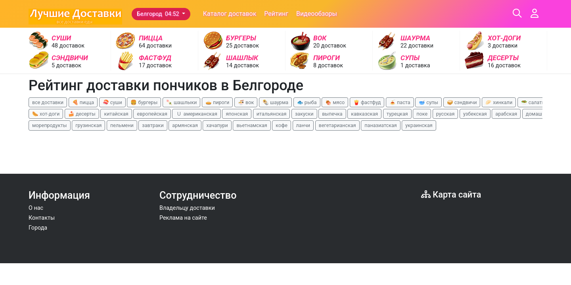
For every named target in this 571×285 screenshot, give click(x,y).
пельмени (122, 125)
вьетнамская (251, 125)
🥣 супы (428, 102)
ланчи (303, 125)
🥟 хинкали (498, 102)
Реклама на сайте (183, 218)
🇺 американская (196, 114)
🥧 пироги (217, 102)
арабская (506, 114)
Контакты (42, 218)
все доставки (47, 102)
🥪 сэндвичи (462, 102)
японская (237, 114)
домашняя (538, 114)
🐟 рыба (307, 102)
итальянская (272, 114)
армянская (185, 125)
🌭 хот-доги (45, 114)
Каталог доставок (230, 13)
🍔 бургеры (143, 102)
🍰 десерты (82, 114)
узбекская (475, 114)
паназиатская (380, 125)
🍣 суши (112, 102)
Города (38, 227)
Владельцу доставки (187, 208)
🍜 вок (246, 102)
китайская (116, 114)
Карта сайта (451, 195)
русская (445, 114)
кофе (281, 125)
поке (421, 114)
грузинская (88, 125)
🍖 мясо (335, 102)
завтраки (152, 125)
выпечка (332, 114)
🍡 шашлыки (181, 102)
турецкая (397, 114)
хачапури (217, 125)
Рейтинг (276, 13)
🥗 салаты (533, 102)
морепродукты (49, 125)
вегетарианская (337, 125)
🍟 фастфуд (367, 102)
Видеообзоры (316, 13)
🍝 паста (399, 102)
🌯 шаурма (275, 102)
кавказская (364, 114)
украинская (418, 125)
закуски (304, 114)
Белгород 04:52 (158, 14)
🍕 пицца (83, 102)
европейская (152, 114)
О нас (36, 208)
